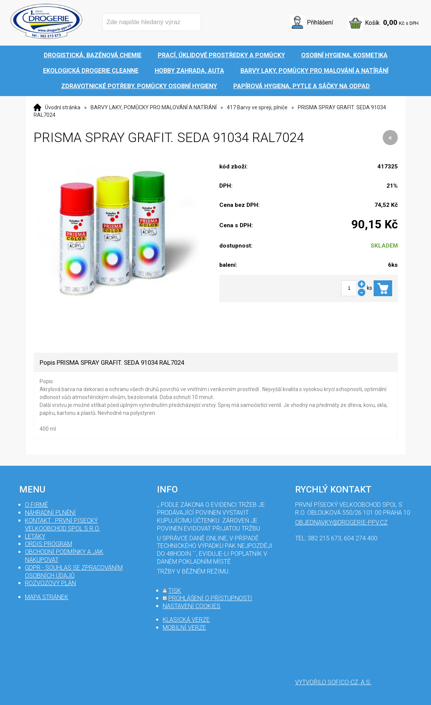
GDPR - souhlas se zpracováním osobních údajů (74, 571)
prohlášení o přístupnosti (210, 598)
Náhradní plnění (50, 512)
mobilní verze (184, 627)
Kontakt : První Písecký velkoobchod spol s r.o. (62, 524)
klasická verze (186, 619)
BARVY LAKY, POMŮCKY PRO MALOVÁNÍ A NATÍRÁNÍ (154, 107)
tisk (174, 590)
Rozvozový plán (50, 583)
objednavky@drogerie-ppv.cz (341, 522)
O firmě (36, 504)
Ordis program (48, 543)
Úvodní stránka (62, 107)
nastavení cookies (191, 606)
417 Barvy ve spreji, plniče (257, 107)
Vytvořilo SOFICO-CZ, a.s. (333, 682)
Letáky (35, 536)
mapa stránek (46, 597)
